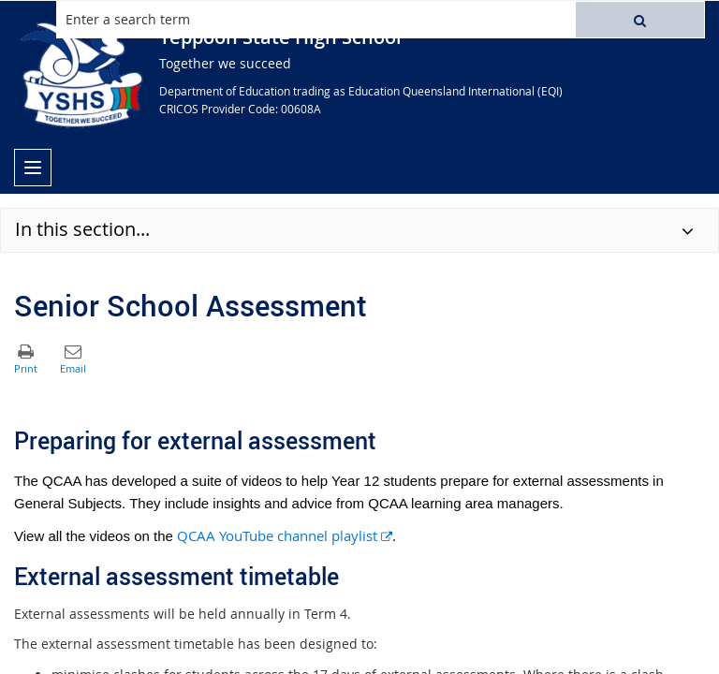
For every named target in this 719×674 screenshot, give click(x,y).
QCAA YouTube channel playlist (284, 535)
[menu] (32, 167)
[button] (640, 19)
